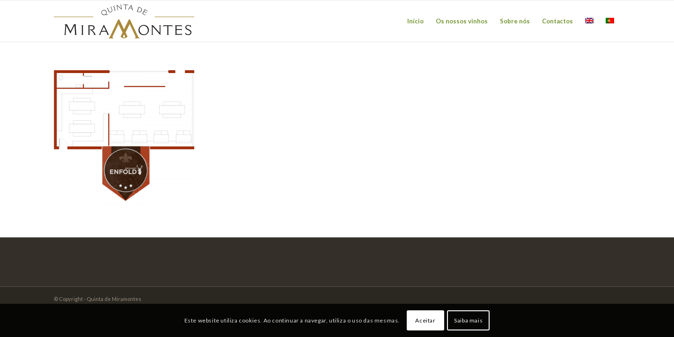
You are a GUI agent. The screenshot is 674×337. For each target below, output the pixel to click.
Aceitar (425, 320)
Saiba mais (468, 320)
